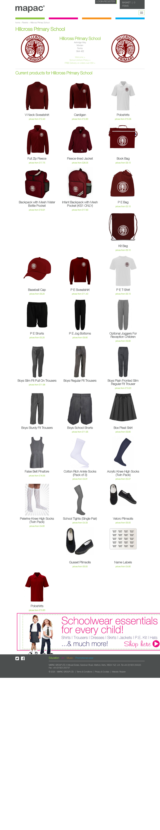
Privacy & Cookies (102, 672)
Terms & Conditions (84, 672)
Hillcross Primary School (39, 23)
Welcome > (80, 57)
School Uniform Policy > (80, 60)
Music (70, 658)
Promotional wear (84, 658)
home (17, 23)
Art (62, 658)
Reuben (122, 672)
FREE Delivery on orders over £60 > (80, 63)
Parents (25, 23)
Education (54, 658)
